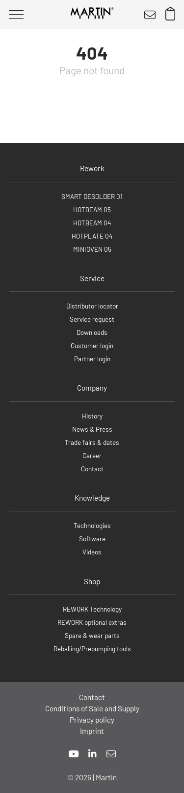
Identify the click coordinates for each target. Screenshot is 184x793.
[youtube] (73, 753)
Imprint (92, 731)
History (92, 416)
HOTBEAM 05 (92, 209)
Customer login (92, 345)
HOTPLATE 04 (92, 236)
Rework (92, 168)
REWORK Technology (92, 609)
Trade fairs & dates (92, 442)
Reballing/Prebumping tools (92, 648)
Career (92, 455)
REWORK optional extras (92, 622)
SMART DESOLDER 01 (92, 196)
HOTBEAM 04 (92, 223)
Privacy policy (92, 719)
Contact (92, 468)
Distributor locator (92, 306)
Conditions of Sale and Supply (92, 708)
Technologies (92, 525)
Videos (92, 552)
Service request (92, 319)
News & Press (92, 429)
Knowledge (92, 497)
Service (92, 278)
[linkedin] (92, 753)
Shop (92, 581)
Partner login (92, 358)
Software (92, 538)
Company (92, 387)
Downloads (92, 332)
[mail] (111, 753)
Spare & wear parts (92, 635)
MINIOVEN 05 (92, 249)
